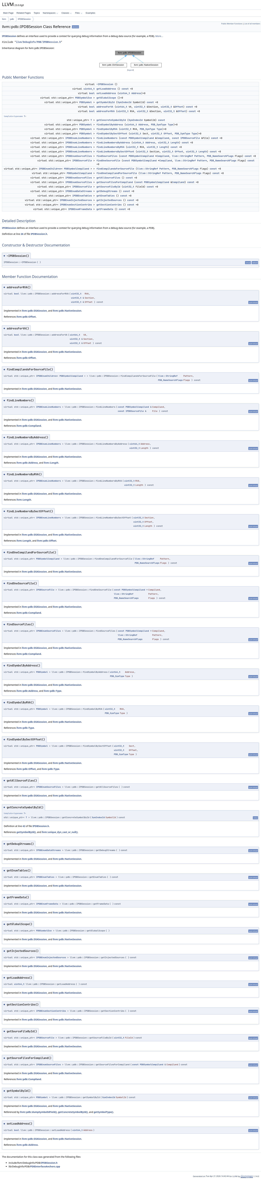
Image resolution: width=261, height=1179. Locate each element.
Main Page (8, 13)
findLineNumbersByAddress (113, 142)
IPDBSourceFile (190, 138)
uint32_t (139, 106)
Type (170, 124)
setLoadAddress (106, 93)
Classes (66, 13)
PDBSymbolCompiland (141, 138)
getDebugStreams (106, 191)
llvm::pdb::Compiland (28, 425)
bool (92, 93)
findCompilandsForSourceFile (115, 168)
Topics (37, 13)
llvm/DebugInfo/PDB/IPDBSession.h (38, 42)
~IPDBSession (104, 84)
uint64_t (89, 88)
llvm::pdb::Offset (26, 316)
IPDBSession (24, 19)
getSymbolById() (26, 832)
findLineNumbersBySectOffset (115, 151)
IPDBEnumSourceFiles (78, 156)
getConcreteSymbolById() (73, 1112)
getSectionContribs (109, 204)
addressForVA (104, 106)
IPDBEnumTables (82, 195)
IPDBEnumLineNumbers (78, 138)
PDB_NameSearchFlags (220, 156)
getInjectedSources (109, 200)
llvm (4, 19)
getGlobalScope (106, 97)
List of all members (252, 23)
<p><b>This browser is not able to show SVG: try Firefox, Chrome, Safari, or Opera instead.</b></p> (130, 59)
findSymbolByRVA (106, 129)
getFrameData (104, 209)
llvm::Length (51, 462)
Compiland (163, 138)
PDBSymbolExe (83, 97)
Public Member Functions (231, 23)
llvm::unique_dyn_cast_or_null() (60, 832)
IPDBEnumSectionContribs (76, 204)
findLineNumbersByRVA (110, 147)
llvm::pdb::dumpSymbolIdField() (38, 1112)
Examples (90, 13)
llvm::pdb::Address (27, 462)
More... (159, 36)
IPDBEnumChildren (50, 168)
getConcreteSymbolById (111, 120)
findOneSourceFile (108, 160)
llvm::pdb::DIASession (34, 310)
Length (175, 142)
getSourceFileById (108, 186)
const (125, 88)
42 (23, 826)
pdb (12, 19)
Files (78, 13)
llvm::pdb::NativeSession (67, 310)
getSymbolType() (103, 1112)
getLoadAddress (106, 88)
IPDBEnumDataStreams (78, 191)
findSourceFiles (106, 156)
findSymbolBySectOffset (111, 133)
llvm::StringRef (182, 156)
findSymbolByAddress (109, 124)
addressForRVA (105, 111)
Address (136, 93)
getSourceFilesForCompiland (114, 182)
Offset (179, 106)
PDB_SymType (158, 124)
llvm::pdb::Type (52, 690)
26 (22, 233)
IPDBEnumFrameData (80, 209)
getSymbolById (105, 102)
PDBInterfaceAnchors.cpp (45, 1166)
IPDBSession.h (39, 233)
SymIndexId (124, 102)
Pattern (199, 156)
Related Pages (23, 13)
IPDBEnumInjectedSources (76, 200)
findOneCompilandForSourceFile (116, 173)
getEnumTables (105, 195)
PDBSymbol (85, 102)
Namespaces (50, 13)
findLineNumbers (106, 138)
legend (130, 70)
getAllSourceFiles (108, 177)
